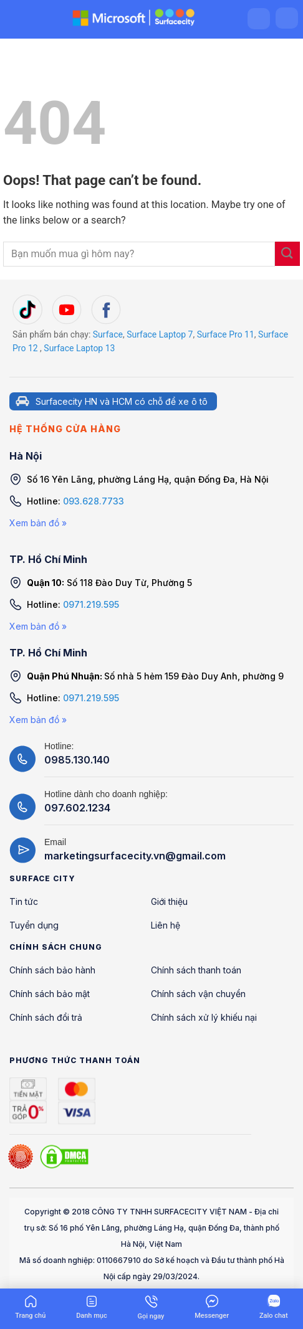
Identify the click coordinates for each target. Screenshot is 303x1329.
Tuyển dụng (34, 925)
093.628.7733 (93, 501)
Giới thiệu (169, 901)
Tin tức (23, 901)
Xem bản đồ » (38, 523)
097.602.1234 (77, 808)
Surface (108, 334)
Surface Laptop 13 (79, 348)
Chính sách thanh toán (196, 970)
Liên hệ (165, 925)
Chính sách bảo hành (52, 970)
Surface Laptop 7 (160, 334)
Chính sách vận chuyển (198, 993)
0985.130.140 (77, 760)
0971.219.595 (91, 604)
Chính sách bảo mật (49, 993)
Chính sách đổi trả (45, 1017)
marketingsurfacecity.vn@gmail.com (135, 855)
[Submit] (287, 254)
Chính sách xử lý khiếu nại (204, 1017)
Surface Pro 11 (225, 334)
